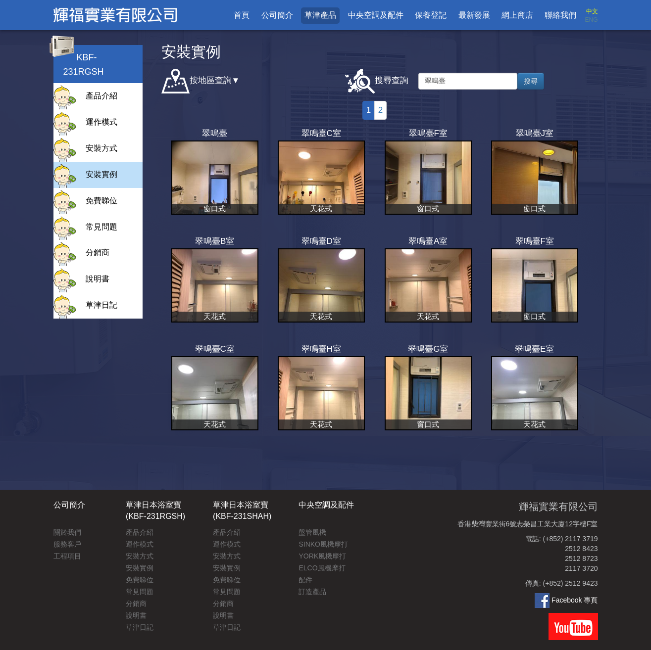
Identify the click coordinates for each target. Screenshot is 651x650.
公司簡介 (277, 15)
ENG (591, 19)
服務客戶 (67, 544)
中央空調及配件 (375, 15)
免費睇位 (101, 200)
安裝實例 (101, 174)
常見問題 (101, 227)
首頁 (242, 15)
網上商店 (517, 15)
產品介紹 (101, 96)
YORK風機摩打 (322, 556)
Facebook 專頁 (566, 600)
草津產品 (320, 15)
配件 (305, 580)
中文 (592, 11)
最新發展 (474, 15)
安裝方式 (101, 148)
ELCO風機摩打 (322, 568)
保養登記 (431, 15)
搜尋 (531, 81)
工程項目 (67, 556)
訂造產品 (312, 592)
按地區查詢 (196, 81)
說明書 (97, 279)
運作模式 (101, 122)
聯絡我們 (560, 15)
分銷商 (97, 252)
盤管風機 (312, 532)
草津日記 (101, 305)
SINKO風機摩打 (323, 544)
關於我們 (67, 532)
